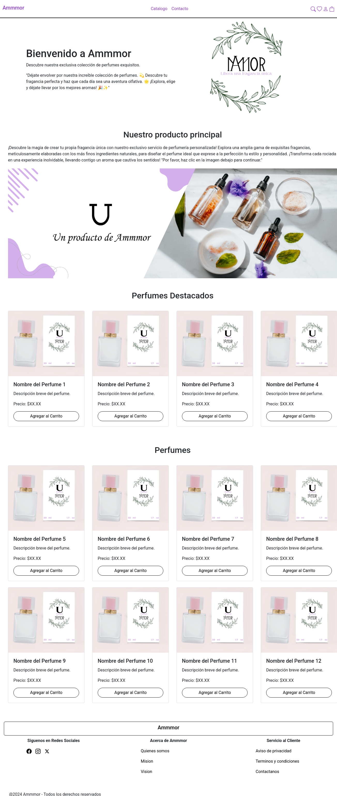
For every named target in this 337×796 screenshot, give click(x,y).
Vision (146, 771)
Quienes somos (155, 750)
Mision (147, 761)
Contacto (180, 8)
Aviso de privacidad (273, 750)
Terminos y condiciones (277, 761)
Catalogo (159, 8)
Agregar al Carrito (46, 416)
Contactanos (267, 771)
